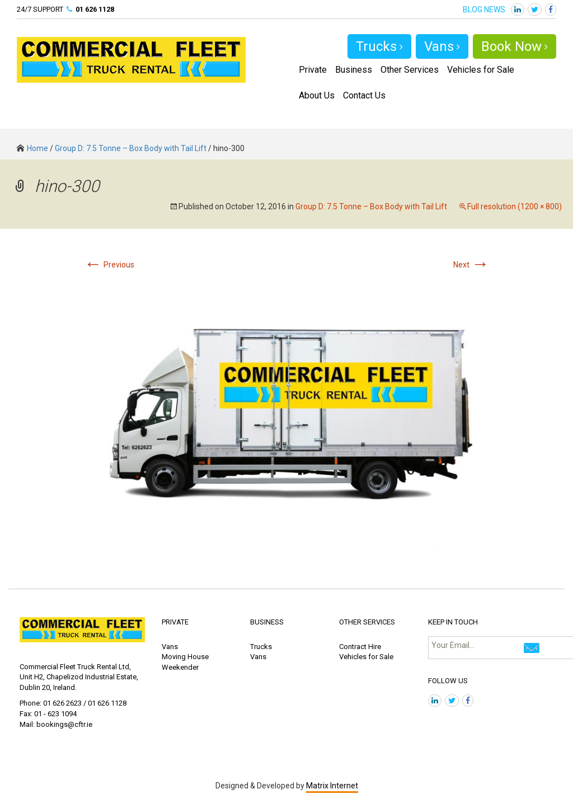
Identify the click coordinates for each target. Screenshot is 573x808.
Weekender (180, 667)
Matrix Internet (332, 785)
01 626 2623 (62, 703)
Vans (442, 46)
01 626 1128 (95, 9)
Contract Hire (360, 646)
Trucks (379, 46)
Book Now (514, 46)
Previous (109, 264)
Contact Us (364, 95)
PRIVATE (175, 622)
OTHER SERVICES (367, 622)
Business (353, 69)
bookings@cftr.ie (64, 724)
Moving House (185, 656)
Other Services (410, 69)
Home (32, 148)
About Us (317, 95)
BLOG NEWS (484, 9)
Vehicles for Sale (480, 69)
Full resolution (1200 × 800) (514, 206)
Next (471, 264)
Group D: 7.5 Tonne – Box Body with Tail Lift (130, 148)
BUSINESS (267, 622)
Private (313, 69)
